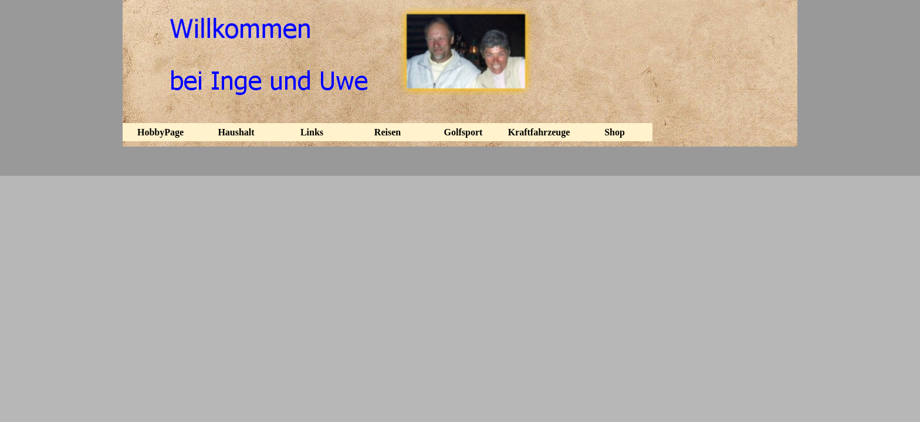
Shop (614, 132)
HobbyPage (160, 132)
